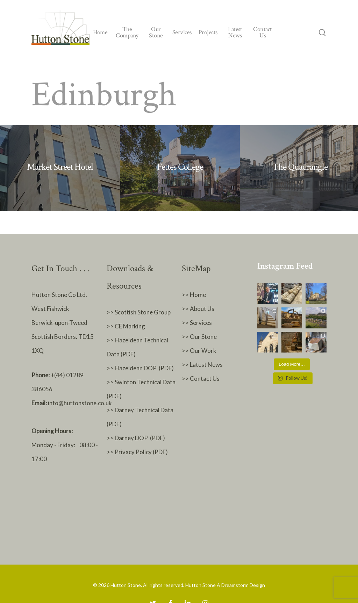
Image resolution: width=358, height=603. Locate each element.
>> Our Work (199, 350)
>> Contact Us (201, 378)
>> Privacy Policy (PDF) (138, 452)
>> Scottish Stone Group (139, 312)
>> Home (194, 294)
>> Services (197, 322)
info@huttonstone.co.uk (80, 403)
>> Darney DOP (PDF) (136, 438)
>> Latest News (202, 364)
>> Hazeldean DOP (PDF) (140, 368)
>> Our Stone (199, 336)
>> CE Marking (126, 326)
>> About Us (198, 308)
